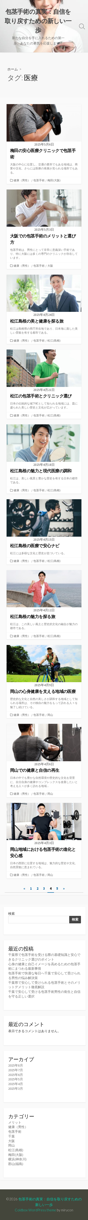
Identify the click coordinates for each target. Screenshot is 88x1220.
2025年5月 (15, 1079)
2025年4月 (15, 1084)
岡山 (50, 715)
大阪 (50, 265)
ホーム (12, 69)
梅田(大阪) (54, 180)
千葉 (11, 1136)
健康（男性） (22, 180)
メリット (14, 1122)
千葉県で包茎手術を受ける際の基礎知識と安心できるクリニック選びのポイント (44, 957)
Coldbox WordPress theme (35, 1210)
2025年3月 (15, 1088)
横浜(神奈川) (17, 1159)
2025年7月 (15, 1070)
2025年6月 (15, 1075)
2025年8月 (15, 1065)
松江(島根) (54, 340)
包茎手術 (39, 180)
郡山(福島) (15, 1164)
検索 (11, 913)
